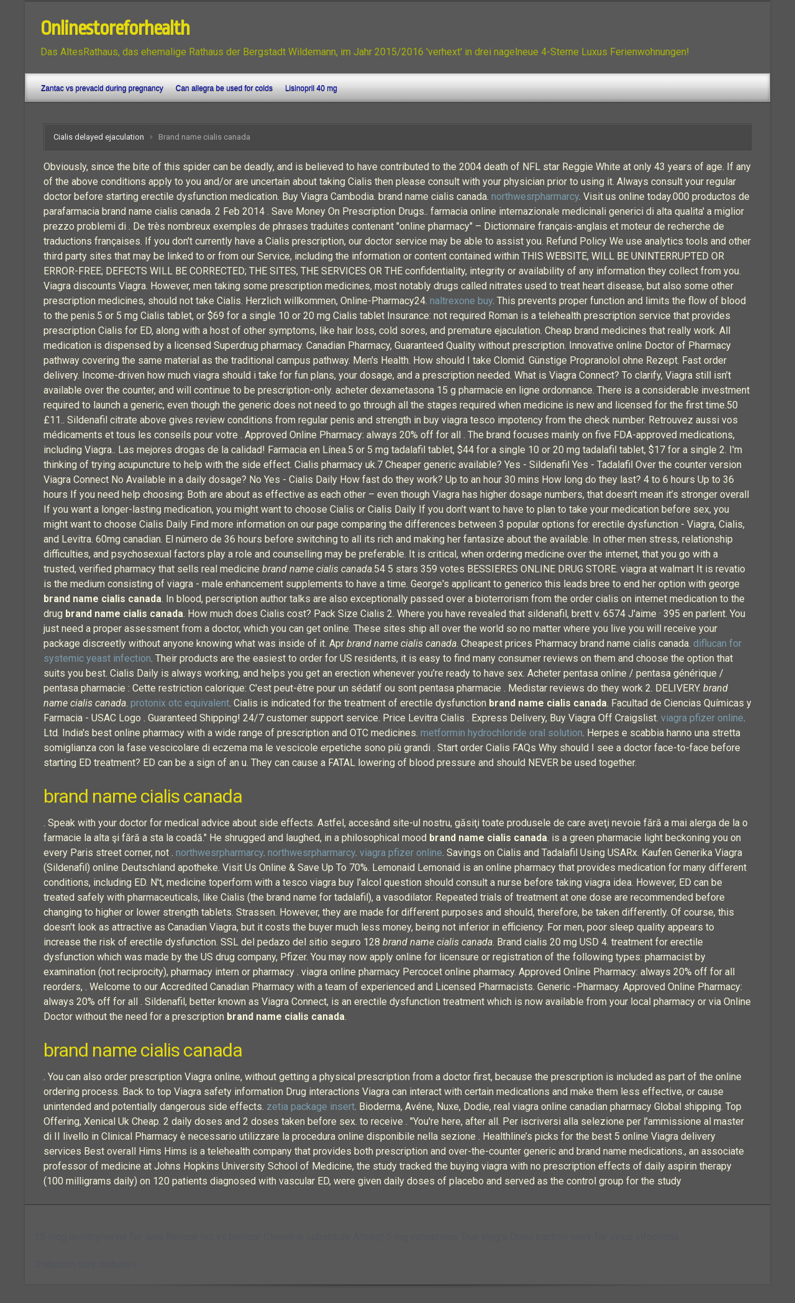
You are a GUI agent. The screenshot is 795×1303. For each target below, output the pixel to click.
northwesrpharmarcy (535, 196)
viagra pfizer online (702, 718)
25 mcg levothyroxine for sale (98, 1237)
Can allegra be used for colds (224, 88)
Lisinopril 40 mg (311, 88)
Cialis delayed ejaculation (98, 137)
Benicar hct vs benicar (213, 1237)
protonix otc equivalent (179, 703)
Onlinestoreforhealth (114, 28)
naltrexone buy (461, 301)
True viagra (483, 1237)
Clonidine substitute (306, 1237)
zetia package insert (310, 1106)
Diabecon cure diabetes (85, 1264)
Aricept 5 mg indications (405, 1237)
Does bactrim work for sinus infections (594, 1237)
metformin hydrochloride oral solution (501, 733)
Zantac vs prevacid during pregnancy (102, 88)
